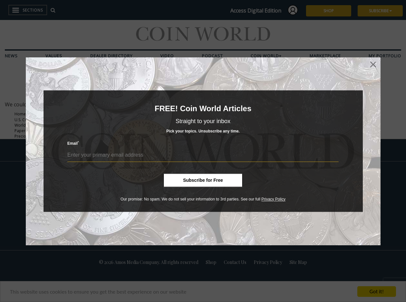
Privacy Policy (273, 199)
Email (73, 143)
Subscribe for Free (203, 180)
